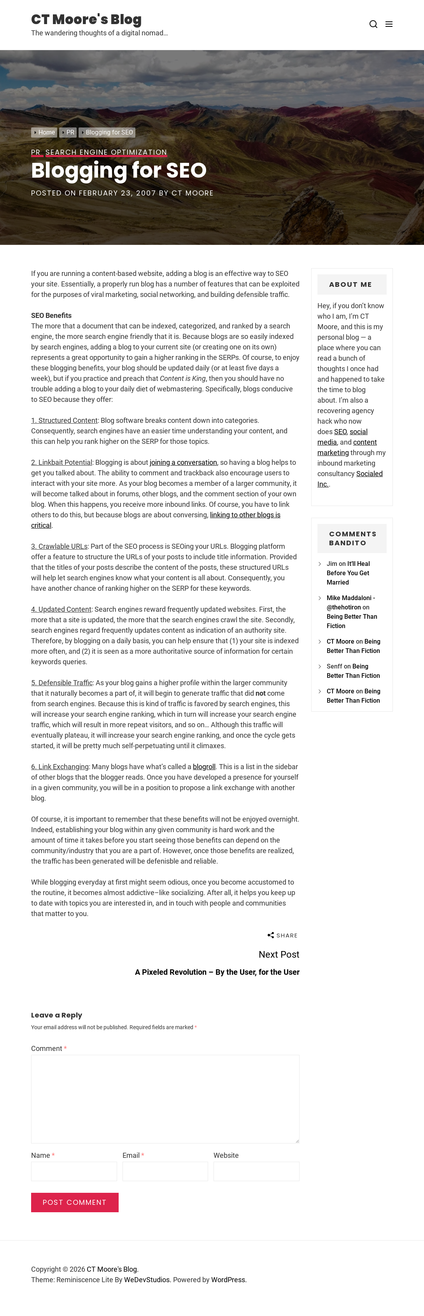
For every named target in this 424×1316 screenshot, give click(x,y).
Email (133, 1155)
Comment (49, 1048)
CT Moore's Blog (86, 19)
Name (43, 1155)
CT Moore (193, 193)
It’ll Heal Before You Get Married (348, 573)
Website (226, 1155)
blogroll (204, 767)
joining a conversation (183, 462)
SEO (340, 432)
